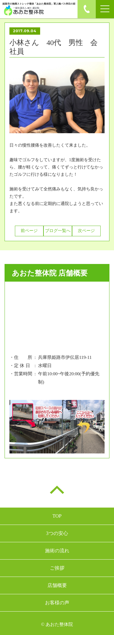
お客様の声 (57, 602)
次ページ (86, 230)
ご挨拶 (57, 568)
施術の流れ (57, 550)
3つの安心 (57, 533)
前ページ (29, 230)
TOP (57, 516)
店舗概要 (57, 585)
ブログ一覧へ (58, 230)
